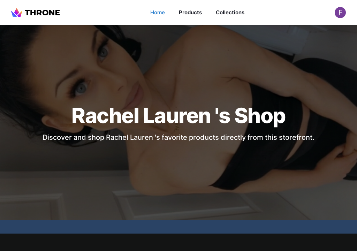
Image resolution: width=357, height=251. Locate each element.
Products (190, 12)
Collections (230, 12)
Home (157, 12)
